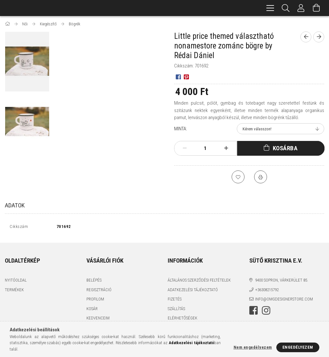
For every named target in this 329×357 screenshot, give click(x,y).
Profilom (95, 300)
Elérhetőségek (182, 319)
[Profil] (301, 8)
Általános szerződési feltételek (199, 281)
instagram (266, 312)
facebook (253, 312)
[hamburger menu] (270, 8)
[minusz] (184, 148)
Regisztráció (98, 291)
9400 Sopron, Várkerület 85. (281, 281)
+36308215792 (267, 291)
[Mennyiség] (205, 148)
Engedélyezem (297, 347)
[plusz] (226, 148)
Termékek (14, 291)
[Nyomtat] (260, 176)
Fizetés (175, 300)
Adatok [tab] (15, 205)
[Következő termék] (318, 36)
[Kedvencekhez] (238, 176)
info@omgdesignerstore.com (284, 300)
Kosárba (285, 148)
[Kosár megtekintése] (316, 8)
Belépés (94, 281)
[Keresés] (285, 8)
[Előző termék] (305, 36)
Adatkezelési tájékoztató (193, 291)
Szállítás (176, 310)
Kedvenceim (98, 319)
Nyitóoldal (16, 281)
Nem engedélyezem (253, 347)
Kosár (92, 310)
